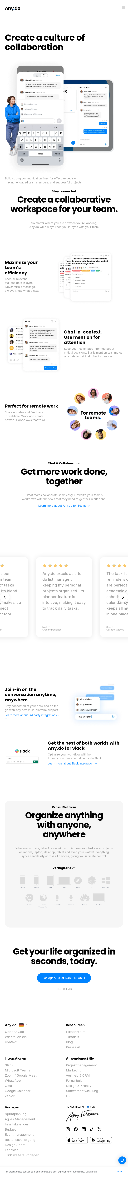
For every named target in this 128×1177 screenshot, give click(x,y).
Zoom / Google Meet (21, 1075)
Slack (9, 1065)
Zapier (10, 1096)
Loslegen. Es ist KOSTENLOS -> (64, 978)
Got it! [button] (119, 1172)
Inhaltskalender (16, 1124)
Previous (5, 597)
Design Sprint (15, 1145)
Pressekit (73, 1047)
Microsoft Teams (17, 1070)
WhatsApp (13, 1081)
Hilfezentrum (75, 1032)
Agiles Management (20, 1119)
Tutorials (72, 1037)
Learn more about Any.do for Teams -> (64, 505)
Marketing (73, 1070)
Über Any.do (14, 1032)
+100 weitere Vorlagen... (23, 1155)
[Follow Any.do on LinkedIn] (84, 1129)
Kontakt (11, 1042)
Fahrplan (11, 1150)
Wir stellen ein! (16, 1037)
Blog (69, 1042)
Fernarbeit (74, 1081)
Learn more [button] (92, 1171)
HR (68, 1096)
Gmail (9, 1086)
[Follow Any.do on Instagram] (68, 1129)
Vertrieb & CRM (78, 1075)
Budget (10, 1129)
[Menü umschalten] (123, 7)
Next (123, 597)
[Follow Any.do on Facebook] (76, 1129)
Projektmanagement (81, 1065)
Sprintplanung (15, 1114)
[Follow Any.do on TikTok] (92, 1129)
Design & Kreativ (78, 1086)
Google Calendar (17, 1091)
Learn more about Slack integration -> (72, 763)
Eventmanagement (19, 1135)
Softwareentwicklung (82, 1091)
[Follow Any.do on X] (99, 1129)
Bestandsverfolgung (20, 1140)
